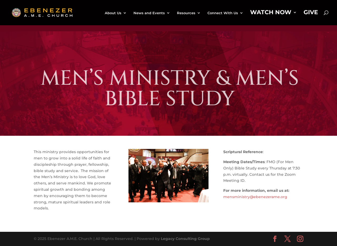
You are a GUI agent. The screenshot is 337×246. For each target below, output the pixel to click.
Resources (186, 13)
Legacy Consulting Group (185, 238)
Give (311, 13)
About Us (113, 13)
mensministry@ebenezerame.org (255, 196)
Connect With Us (222, 13)
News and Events (149, 13)
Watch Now (270, 13)
